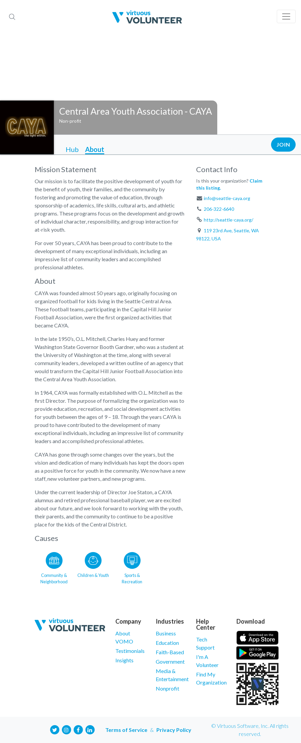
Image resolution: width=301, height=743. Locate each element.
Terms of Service (126, 730)
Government (170, 661)
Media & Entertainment (171, 675)
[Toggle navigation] (286, 16)
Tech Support (205, 643)
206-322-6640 (219, 209)
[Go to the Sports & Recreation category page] (132, 567)
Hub (72, 149)
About (94, 149)
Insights (124, 660)
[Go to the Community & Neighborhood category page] (54, 567)
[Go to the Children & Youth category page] (93, 567)
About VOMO (124, 637)
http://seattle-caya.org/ (228, 220)
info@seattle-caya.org (227, 198)
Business (166, 633)
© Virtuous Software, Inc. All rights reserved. (250, 729)
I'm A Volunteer (207, 661)
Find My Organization (211, 678)
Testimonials (130, 651)
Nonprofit (167, 688)
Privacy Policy (173, 730)
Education (167, 642)
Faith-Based (170, 652)
